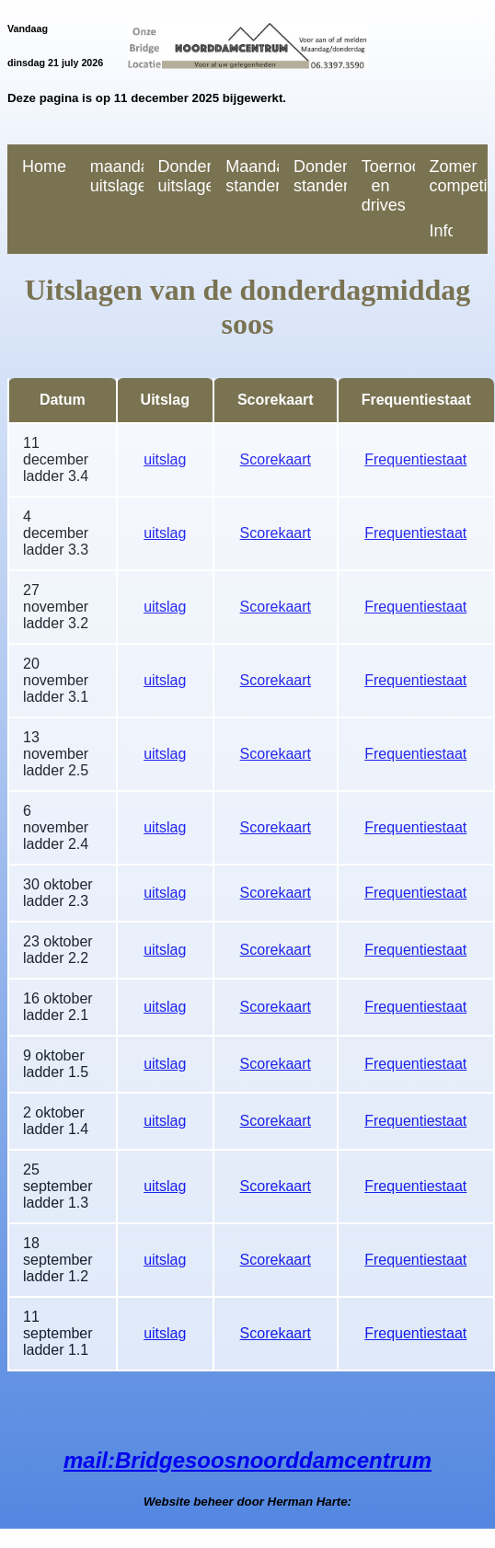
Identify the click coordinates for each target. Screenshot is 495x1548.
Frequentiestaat (415, 459)
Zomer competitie (456, 176)
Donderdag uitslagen (185, 176)
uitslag (165, 459)
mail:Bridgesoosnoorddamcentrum (247, 1460)
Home (44, 166)
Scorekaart (275, 459)
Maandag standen (252, 176)
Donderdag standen (320, 176)
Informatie (442, 231)
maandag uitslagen (117, 176)
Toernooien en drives (388, 185)
